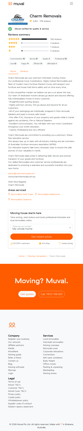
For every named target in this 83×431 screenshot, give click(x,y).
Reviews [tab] (24, 71)
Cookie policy (14, 397)
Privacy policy (14, 394)
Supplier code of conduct (20, 403)
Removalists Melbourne (47, 194)
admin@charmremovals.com (21, 173)
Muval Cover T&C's (17, 391)
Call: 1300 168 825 (52, 294)
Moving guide (14, 354)
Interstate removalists (53, 342)
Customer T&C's (16, 388)
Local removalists (51, 339)
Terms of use (14, 381)
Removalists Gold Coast (20, 194)
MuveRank (13, 351)
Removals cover (50, 348)
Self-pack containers (52, 357)
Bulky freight (49, 360)
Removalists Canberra (19, 199)
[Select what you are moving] (41, 227)
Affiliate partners (16, 345)
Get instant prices (41, 236)
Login (10, 373)
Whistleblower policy (18, 400)
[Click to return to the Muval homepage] (16, 3)
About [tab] (13, 71)
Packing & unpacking (53, 367)
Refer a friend (14, 357)
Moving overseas (51, 345)
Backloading (48, 370)
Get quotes (27, 294)
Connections (49, 354)
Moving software (16, 367)
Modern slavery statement (20, 406)
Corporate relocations (53, 351)
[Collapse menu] (71, 3)
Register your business (18, 339)
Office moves (49, 364)
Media (11, 348)
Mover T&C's (14, 384)
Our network (14, 342)
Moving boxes (49, 373)
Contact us (13, 360)
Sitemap (12, 370)
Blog (10, 364)
